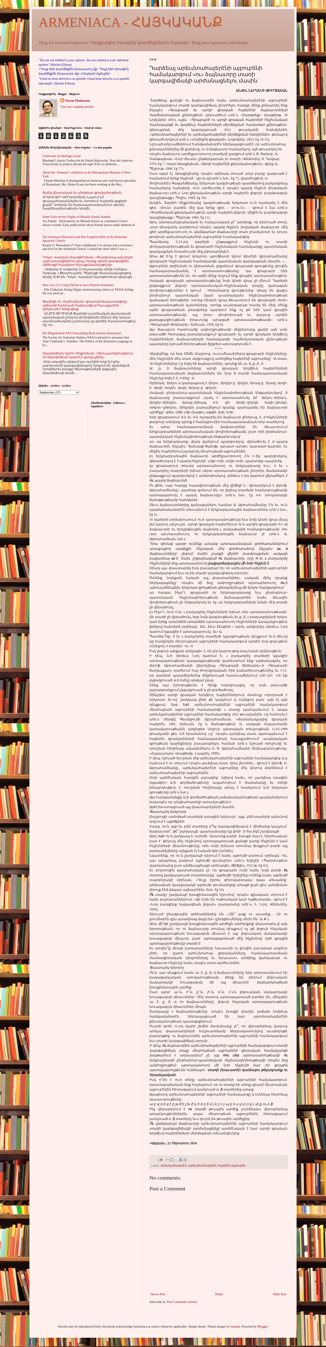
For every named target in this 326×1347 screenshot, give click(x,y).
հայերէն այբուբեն (231, 1165)
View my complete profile (77, 106)
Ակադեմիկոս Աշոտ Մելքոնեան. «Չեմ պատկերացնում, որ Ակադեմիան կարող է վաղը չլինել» (88, 355)
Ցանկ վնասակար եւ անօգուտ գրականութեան (82, 192)
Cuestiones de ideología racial (62, 156)
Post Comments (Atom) (182, 1302)
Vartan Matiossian (77, 100)
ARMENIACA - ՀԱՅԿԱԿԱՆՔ (130, 22)
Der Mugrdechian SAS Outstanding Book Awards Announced (82, 333)
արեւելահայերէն (173, 1165)
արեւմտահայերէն (202, 1165)
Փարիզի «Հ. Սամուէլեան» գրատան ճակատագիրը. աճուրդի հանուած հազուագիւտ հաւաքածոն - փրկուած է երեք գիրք (85, 305)
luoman (235, 1326)
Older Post (280, 1294)
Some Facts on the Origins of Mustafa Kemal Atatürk (76, 217)
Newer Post (158, 1294)
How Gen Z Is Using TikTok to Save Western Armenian (78, 285)
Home (219, 1294)
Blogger (262, 1326)
